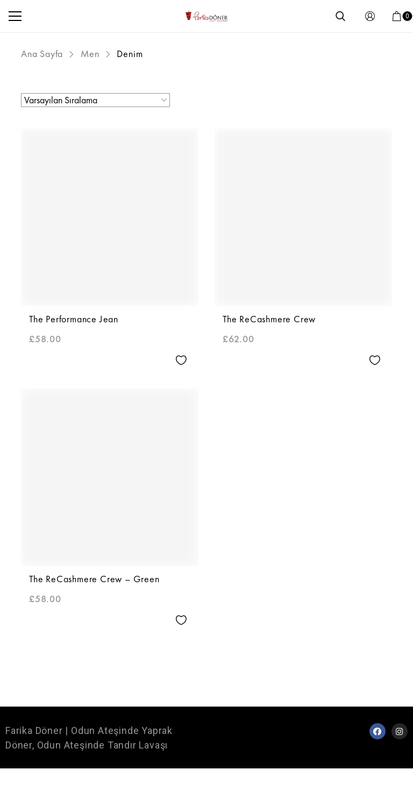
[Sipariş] (95, 100)
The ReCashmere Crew (269, 319)
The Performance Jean (73, 319)
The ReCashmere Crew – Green (94, 579)
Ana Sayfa (42, 53)
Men (90, 53)
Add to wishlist (181, 360)
